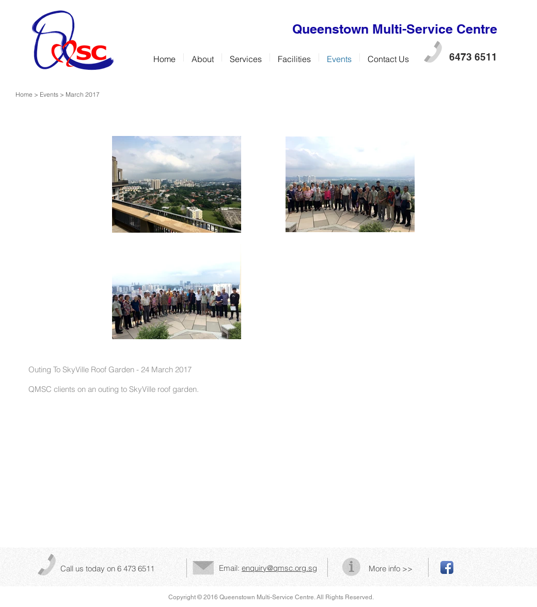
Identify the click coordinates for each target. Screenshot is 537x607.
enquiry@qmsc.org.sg (279, 568)
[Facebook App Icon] (446, 567)
